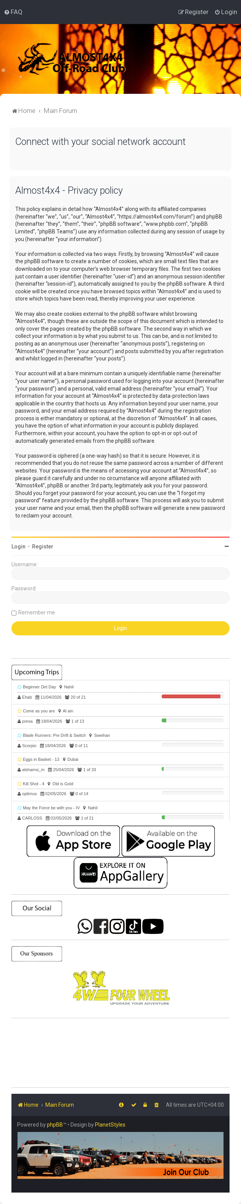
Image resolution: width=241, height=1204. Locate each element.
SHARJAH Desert (120, 1053)
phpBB (55, 1125)
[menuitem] (13, 11)
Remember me (36, 612)
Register (42, 546)
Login (18, 546)
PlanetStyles (110, 1125)
